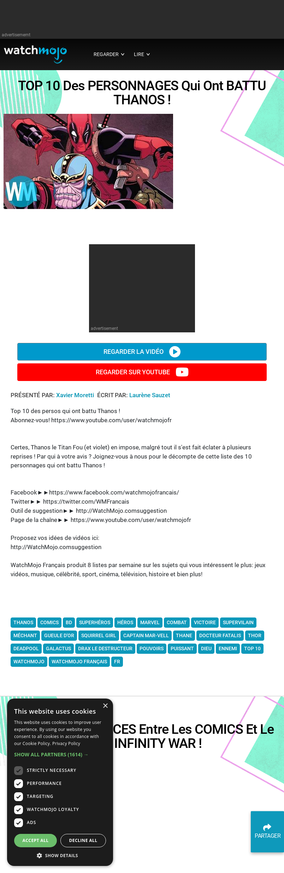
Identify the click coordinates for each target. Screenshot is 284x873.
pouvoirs (152, 680)
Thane (184, 667)
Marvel (150, 654)
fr (117, 693)
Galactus (58, 680)
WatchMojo (29, 693)
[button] (60, 754)
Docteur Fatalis (220, 667)
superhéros (94, 654)
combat (177, 654)
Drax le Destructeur (105, 680)
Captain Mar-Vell (146, 667)
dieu (206, 680)
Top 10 (252, 680)
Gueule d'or (59, 667)
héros (125, 654)
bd (69, 654)
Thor (254, 667)
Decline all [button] (83, 840)
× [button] (105, 706)
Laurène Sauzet (149, 427)
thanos (23, 654)
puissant (182, 680)
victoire (205, 654)
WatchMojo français (79, 693)
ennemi (228, 680)
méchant (25, 667)
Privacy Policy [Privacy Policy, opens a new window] (66, 743)
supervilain (238, 654)
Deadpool (26, 680)
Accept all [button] (36, 840)
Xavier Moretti (75, 427)
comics (49, 654)
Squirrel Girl (98, 667)
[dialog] (60, 782)
